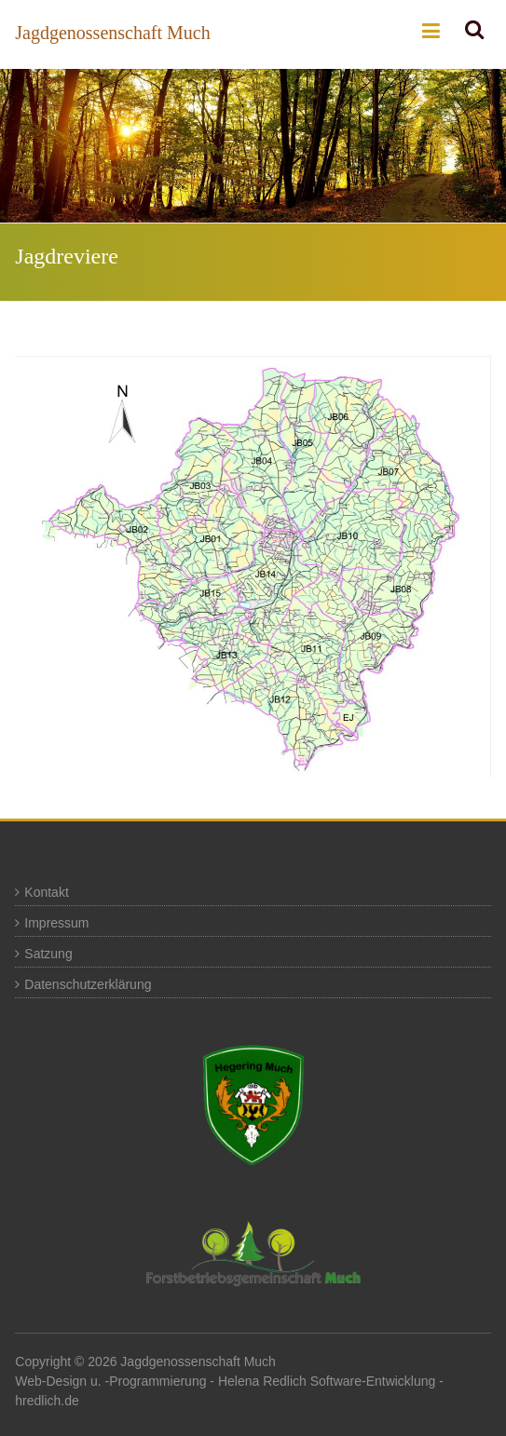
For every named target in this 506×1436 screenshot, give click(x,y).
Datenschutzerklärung (87, 984)
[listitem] (212, 532)
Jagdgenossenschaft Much (112, 32)
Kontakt (46, 892)
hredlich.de (47, 1400)
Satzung (48, 953)
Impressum (56, 922)
